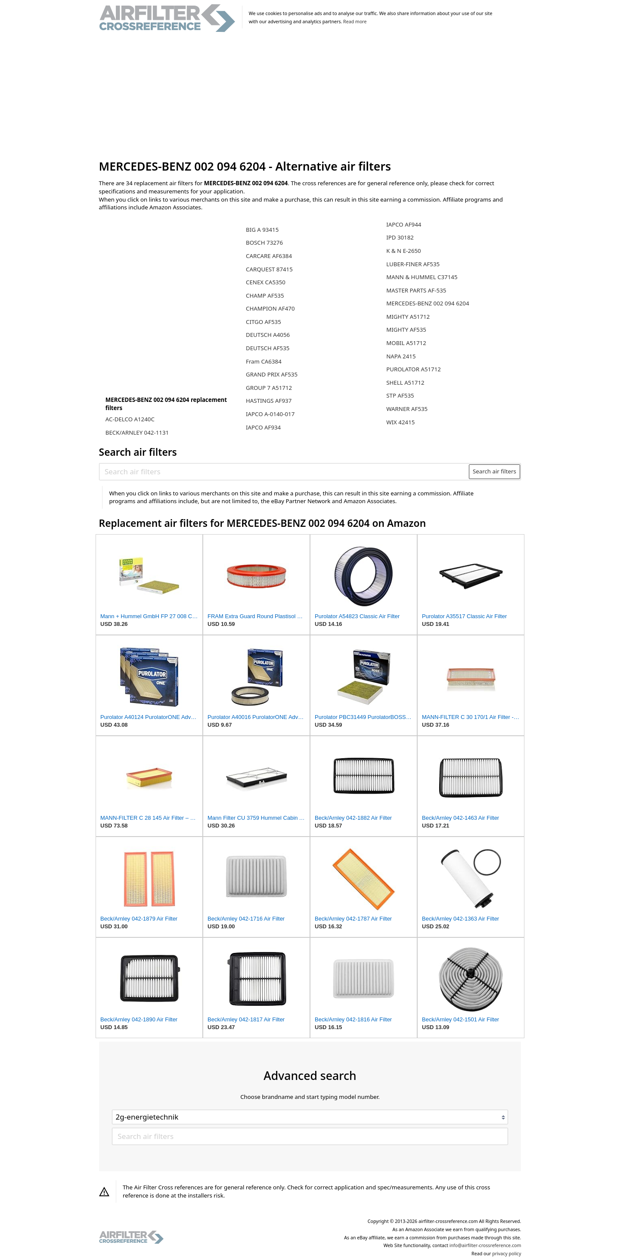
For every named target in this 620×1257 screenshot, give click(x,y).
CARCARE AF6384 (269, 256)
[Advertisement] (310, 96)
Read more (354, 22)
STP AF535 (400, 395)
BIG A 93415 (262, 229)
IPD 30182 (400, 237)
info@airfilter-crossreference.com (485, 1245)
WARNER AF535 (407, 409)
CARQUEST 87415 (269, 269)
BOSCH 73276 (264, 242)
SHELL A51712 (405, 382)
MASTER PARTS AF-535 (416, 290)
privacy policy (506, 1254)
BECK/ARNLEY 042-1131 (137, 432)
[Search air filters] (284, 471)
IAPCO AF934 (263, 427)
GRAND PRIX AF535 (272, 374)
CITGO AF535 (263, 322)
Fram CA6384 (264, 361)
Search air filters (494, 471)
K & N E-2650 (403, 251)
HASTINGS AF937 (268, 400)
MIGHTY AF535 (406, 329)
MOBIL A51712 (406, 343)
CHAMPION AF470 (270, 308)
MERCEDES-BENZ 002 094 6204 (427, 303)
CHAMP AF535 (265, 295)
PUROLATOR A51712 (413, 369)
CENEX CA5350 (265, 282)
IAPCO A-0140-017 (270, 414)
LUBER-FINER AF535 (413, 264)
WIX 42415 (400, 422)
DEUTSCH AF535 (267, 348)
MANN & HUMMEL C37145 (421, 277)
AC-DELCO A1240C (130, 419)
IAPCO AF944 (403, 224)
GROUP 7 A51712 (269, 388)
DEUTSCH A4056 (268, 335)
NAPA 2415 (400, 356)
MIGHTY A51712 (408, 316)
